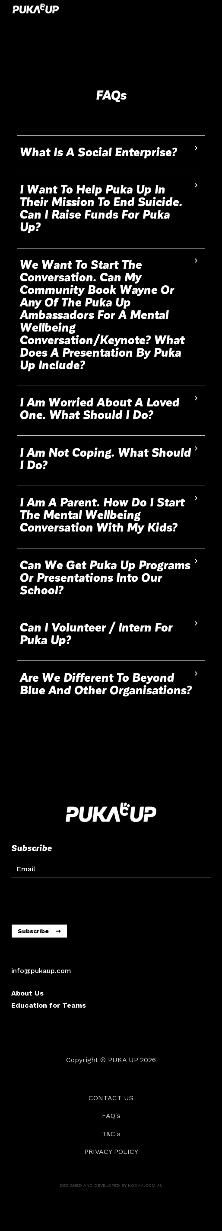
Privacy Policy (111, 1151)
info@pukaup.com (41, 971)
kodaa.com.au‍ (145, 1185)
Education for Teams (48, 1005)
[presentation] (77, 898)
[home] (33, 8)
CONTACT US (111, 1098)
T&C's (111, 1134)
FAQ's (111, 1116)
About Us (27, 993)
